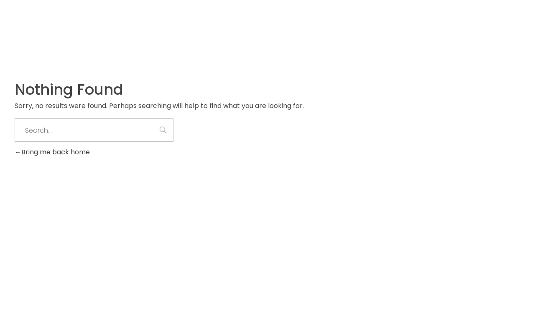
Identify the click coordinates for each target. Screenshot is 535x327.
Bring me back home (52, 152)
